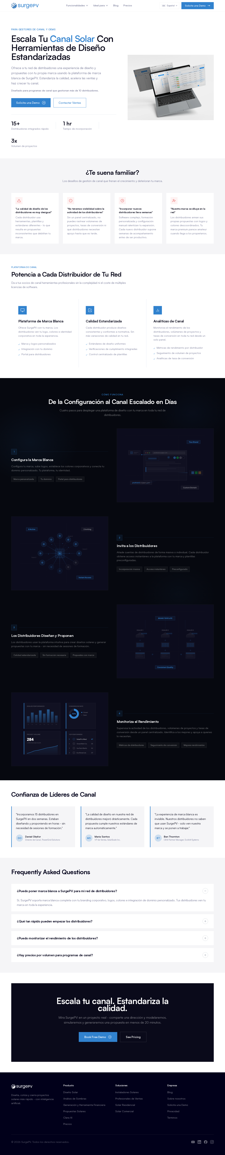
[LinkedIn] (199, 1142)
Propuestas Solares (74, 1111)
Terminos (172, 1117)
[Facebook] (205, 1142)
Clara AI (67, 1117)
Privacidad (173, 1111)
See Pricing (133, 1037)
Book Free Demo (98, 1037)
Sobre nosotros (176, 1098)
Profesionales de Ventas (129, 1098)
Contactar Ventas (70, 102)
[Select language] (169, 5)
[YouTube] (193, 1142)
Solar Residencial (125, 1104)
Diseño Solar (70, 1092)
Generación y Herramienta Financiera (84, 1104)
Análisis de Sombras (74, 1098)
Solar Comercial (124, 1111)
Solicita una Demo (197, 5)
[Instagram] (212, 1142)
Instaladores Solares (127, 1092)
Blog (115, 5)
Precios (127, 5)
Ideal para (100, 5)
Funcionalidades (77, 5)
